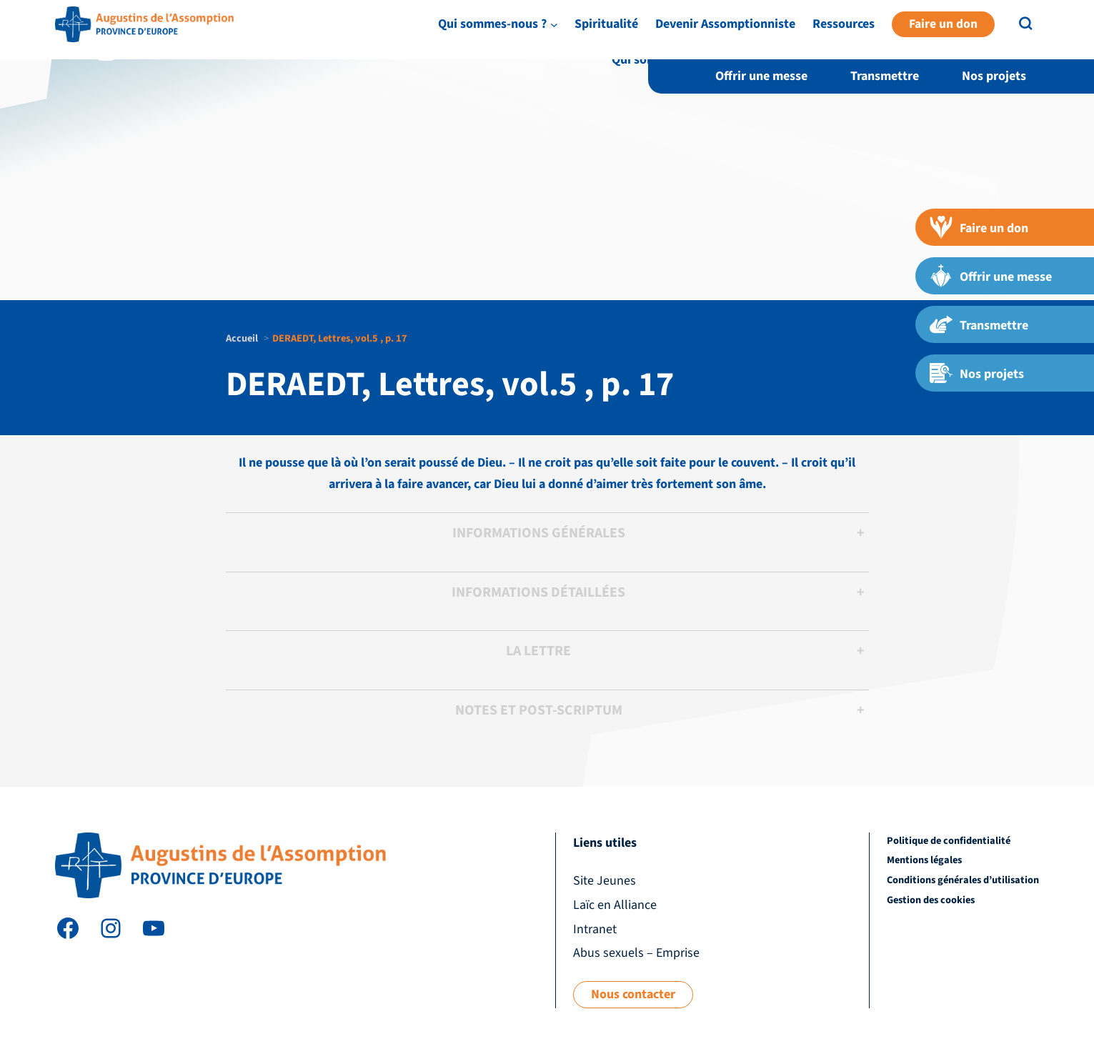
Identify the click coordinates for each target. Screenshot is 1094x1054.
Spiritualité (780, 60)
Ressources (1017, 60)
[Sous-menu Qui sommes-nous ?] (727, 60)
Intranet (998, 31)
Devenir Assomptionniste (899, 60)
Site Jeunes (854, 31)
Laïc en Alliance (930, 31)
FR (1067, 31)
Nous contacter (633, 994)
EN (1043, 31)
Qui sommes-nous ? (666, 60)
